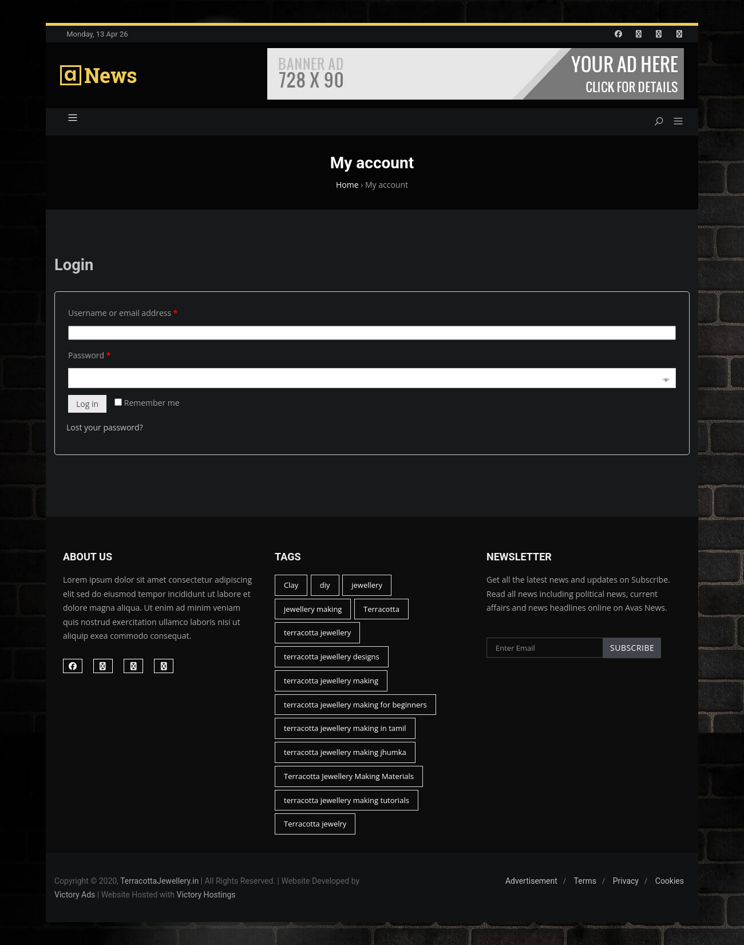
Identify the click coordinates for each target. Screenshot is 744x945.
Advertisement (531, 880)
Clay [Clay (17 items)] (291, 585)
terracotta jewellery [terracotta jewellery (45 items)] (317, 632)
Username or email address (123, 312)
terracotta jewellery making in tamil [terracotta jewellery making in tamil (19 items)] (345, 728)
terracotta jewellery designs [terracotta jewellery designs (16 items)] (331, 656)
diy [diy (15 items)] (325, 585)
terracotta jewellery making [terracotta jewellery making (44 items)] (331, 680)
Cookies (669, 880)
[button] (674, 122)
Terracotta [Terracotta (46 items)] (381, 609)
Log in (87, 403)
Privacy (626, 880)
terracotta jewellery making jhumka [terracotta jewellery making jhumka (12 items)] (345, 752)
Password (89, 355)
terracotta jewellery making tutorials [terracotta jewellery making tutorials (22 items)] (346, 800)
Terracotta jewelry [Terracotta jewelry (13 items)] (315, 824)
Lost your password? (104, 427)
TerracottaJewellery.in (159, 880)
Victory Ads (74, 894)
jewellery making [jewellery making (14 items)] (313, 609)
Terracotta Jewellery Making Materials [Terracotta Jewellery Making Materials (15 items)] (349, 776)
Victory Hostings (206, 894)
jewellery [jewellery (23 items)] (366, 585)
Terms (585, 880)
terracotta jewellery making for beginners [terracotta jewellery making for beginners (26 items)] (355, 704)
